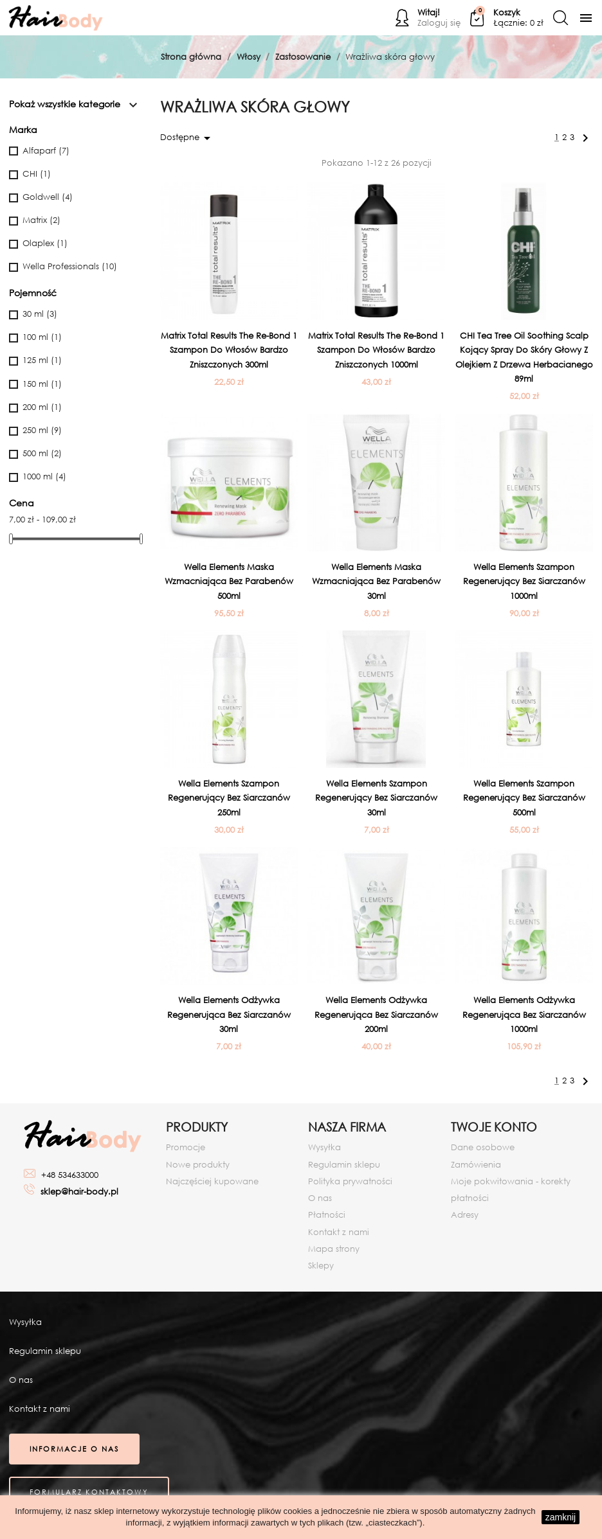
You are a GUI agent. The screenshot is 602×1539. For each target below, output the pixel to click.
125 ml (42, 360)
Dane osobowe (483, 1147)
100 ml (42, 337)
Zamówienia (476, 1164)
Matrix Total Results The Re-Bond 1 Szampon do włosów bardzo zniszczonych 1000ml (376, 350)
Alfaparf (46, 150)
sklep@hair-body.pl (79, 1191)
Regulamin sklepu (344, 1164)
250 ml (42, 430)
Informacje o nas (74, 1449)
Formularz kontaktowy (89, 1492)
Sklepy (321, 1265)
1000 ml (44, 476)
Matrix (41, 220)
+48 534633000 (69, 1175)
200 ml (42, 407)
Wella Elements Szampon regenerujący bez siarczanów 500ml (524, 798)
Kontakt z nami (338, 1232)
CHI (37, 173)
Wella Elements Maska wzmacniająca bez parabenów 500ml (229, 581)
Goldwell (48, 196)
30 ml (40, 313)
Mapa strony (334, 1248)
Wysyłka (324, 1147)
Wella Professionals (70, 266)
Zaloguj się (439, 23)
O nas (320, 1198)
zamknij (560, 1517)
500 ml (42, 453)
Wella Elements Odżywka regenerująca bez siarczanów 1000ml (524, 1015)
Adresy (465, 1214)
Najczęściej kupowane (212, 1181)
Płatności (326, 1214)
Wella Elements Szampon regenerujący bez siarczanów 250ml (229, 798)
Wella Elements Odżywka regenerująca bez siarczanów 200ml (376, 1015)
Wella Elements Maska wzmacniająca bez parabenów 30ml (376, 581)
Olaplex (45, 243)
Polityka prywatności (350, 1181)
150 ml (42, 383)
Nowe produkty (198, 1164)
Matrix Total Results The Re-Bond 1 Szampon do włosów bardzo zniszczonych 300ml (229, 350)
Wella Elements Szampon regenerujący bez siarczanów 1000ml (524, 581)
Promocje (185, 1147)
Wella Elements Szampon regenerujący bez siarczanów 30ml (376, 798)
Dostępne (187, 138)
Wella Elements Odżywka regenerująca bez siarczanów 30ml (229, 1015)
